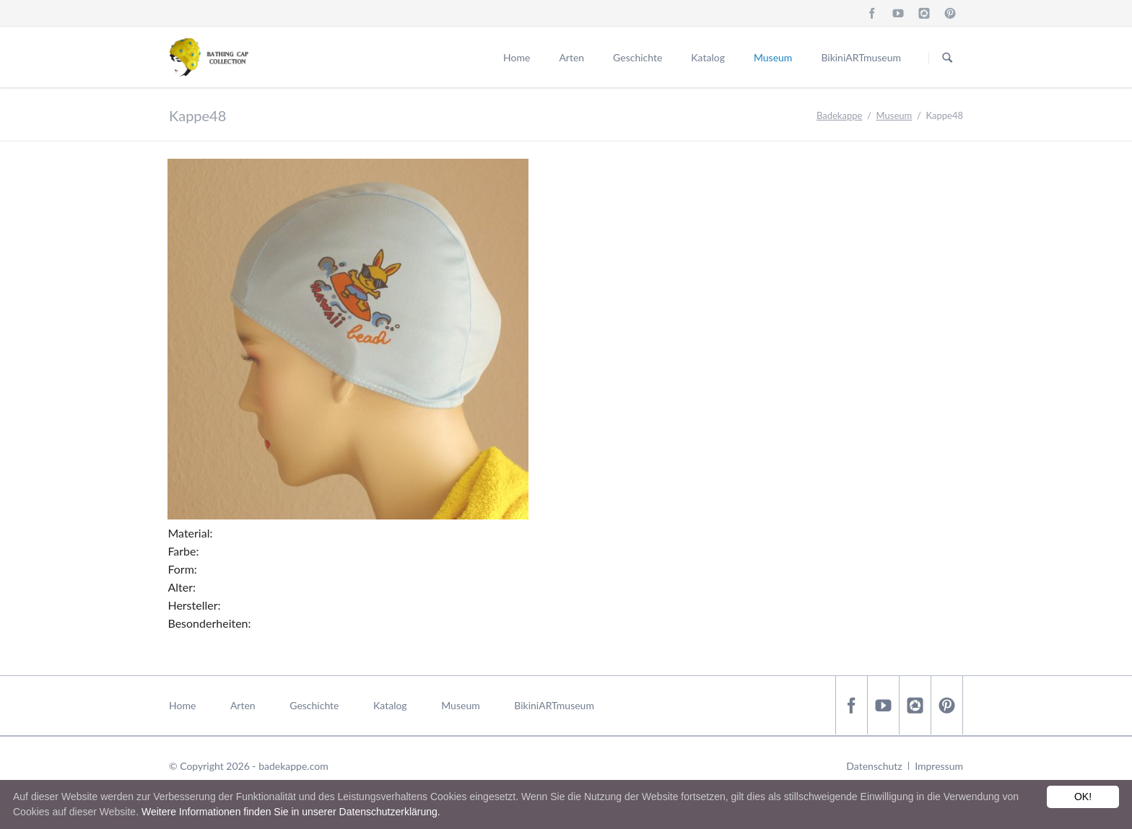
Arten (571, 57)
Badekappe (839, 115)
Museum (773, 57)
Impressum (939, 766)
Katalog (708, 57)
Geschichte (637, 57)
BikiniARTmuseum (861, 57)
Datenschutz (874, 766)
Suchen (947, 57)
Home (516, 57)
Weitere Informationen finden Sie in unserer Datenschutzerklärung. (291, 811)
